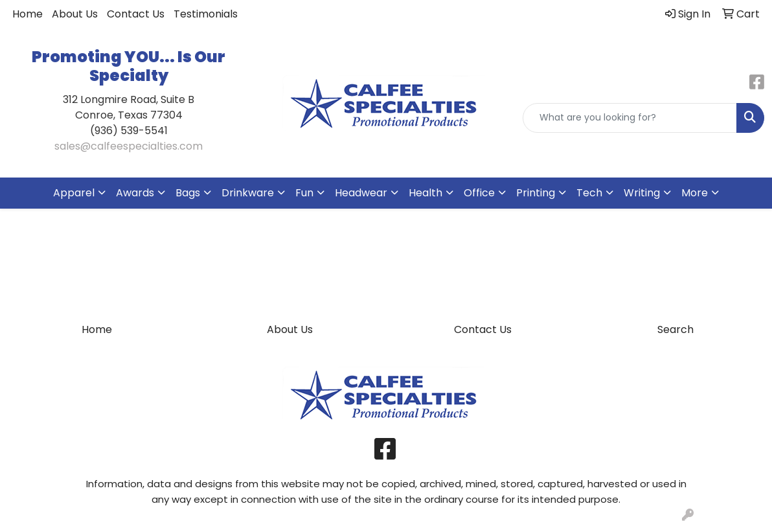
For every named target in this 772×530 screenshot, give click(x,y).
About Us (75, 13)
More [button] (694, 192)
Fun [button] (304, 192)
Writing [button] (642, 192)
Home (27, 13)
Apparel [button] (74, 192)
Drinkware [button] (247, 192)
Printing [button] (535, 192)
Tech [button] (589, 192)
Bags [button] (188, 192)
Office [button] (479, 192)
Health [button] (425, 192)
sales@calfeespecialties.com (128, 146)
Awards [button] (135, 192)
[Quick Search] (630, 118)
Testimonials (206, 13)
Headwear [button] (361, 192)
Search (675, 329)
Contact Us (136, 13)
